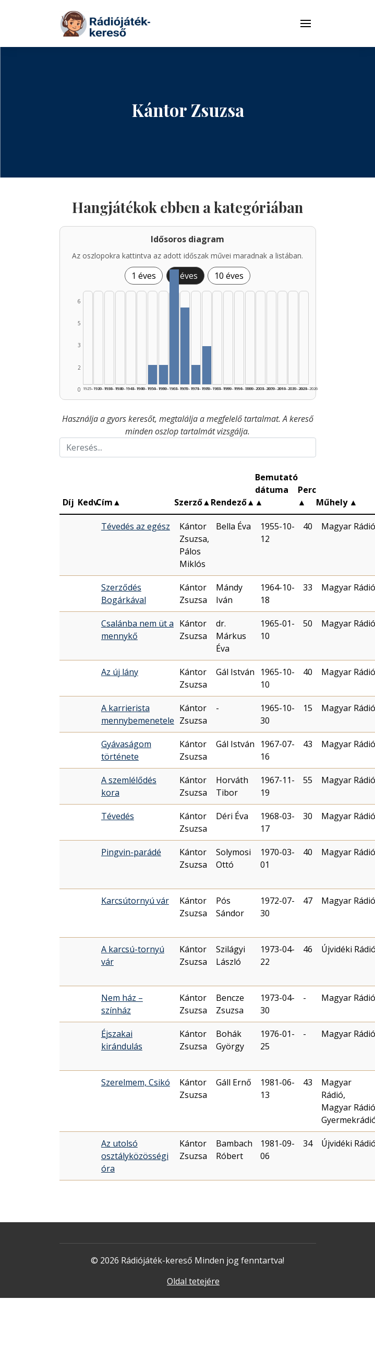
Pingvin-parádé (131, 852)
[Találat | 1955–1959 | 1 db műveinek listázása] (152, 374)
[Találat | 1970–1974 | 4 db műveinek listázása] (184, 346)
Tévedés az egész (135, 526)
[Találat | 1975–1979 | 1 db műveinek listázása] (195, 374)
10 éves (229, 275)
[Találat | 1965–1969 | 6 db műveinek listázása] (174, 326)
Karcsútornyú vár (135, 900)
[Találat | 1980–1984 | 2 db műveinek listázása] (206, 365)
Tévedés (117, 816)
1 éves (143, 275)
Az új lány (119, 672)
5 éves (185, 275)
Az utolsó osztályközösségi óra (134, 1156)
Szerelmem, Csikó (135, 1082)
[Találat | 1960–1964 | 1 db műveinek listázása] (163, 374)
